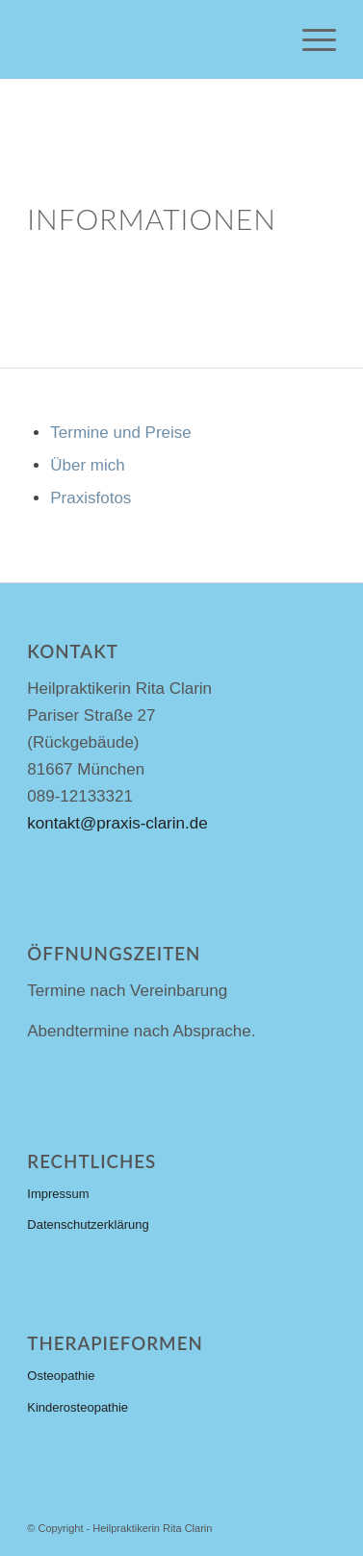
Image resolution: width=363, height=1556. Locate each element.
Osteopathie (60, 1375)
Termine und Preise (120, 432)
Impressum (58, 1193)
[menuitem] (309, 39)
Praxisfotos (90, 498)
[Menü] (309, 39)
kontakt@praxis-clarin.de (117, 823)
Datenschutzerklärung (87, 1224)
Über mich (87, 465)
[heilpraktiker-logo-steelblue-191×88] (150, 39)
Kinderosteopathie (77, 1407)
